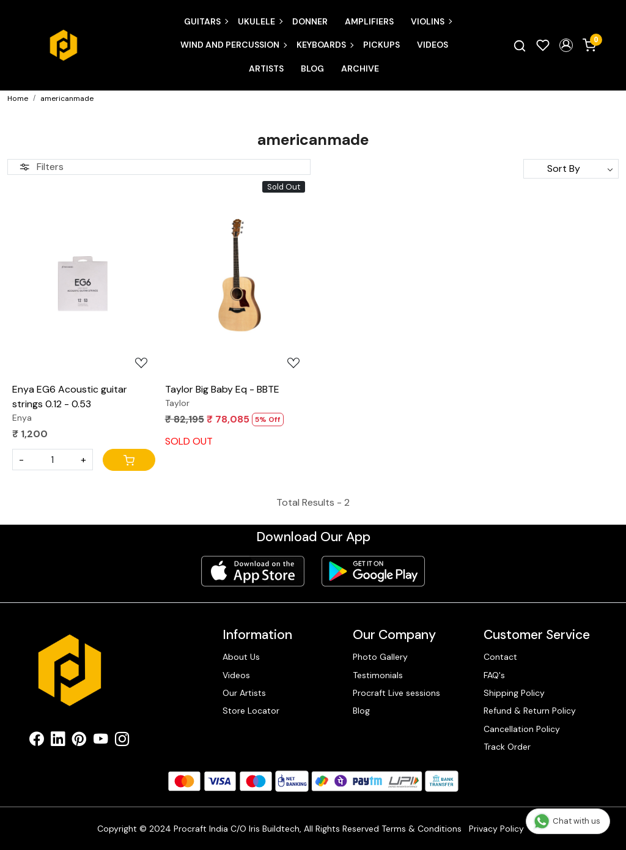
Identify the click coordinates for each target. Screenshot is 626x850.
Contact (500, 656)
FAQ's (494, 675)
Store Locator (251, 710)
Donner (310, 21)
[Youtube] (100, 741)
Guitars (205, 21)
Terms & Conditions (421, 828)
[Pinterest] (79, 741)
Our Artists (244, 692)
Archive (360, 68)
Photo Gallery (380, 656)
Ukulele (260, 21)
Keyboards (324, 44)
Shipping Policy (514, 692)
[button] (566, 45)
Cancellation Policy (522, 728)
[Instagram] (121, 741)
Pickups (381, 44)
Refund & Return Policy (530, 710)
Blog (312, 68)
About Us (241, 656)
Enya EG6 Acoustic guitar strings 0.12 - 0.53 (69, 396)
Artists (266, 68)
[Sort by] (571, 169)
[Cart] (129, 460)
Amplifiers (369, 21)
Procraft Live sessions (396, 692)
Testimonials (378, 675)
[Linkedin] (57, 741)
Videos (432, 44)
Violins (431, 21)
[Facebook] (36, 741)
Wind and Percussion (233, 44)
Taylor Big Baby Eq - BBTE (222, 389)
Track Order (507, 746)
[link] (519, 45)
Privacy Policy (496, 828)
